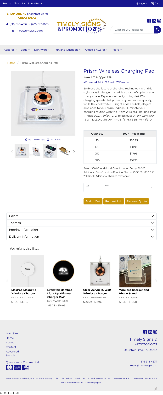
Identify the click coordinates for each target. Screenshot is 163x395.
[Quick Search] (132, 29)
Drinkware (42, 50)
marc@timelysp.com (29, 30)
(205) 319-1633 (40, 24)
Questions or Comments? (22, 362)
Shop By (33, 3)
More (117, 50)
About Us (19, 3)
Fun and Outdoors (68, 50)
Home (7, 3)
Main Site (12, 333)
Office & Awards (96, 50)
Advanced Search (12, 353)
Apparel (10, 50)
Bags (25, 50)
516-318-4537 (149, 361)
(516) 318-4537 (18, 24)
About (10, 342)
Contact (11, 347)
